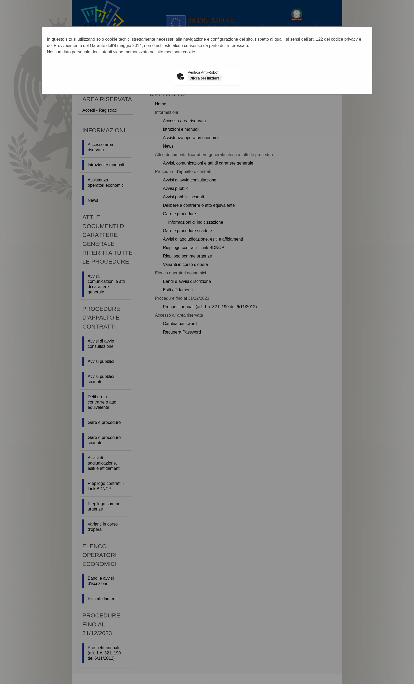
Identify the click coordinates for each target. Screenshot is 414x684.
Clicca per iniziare (205, 78)
